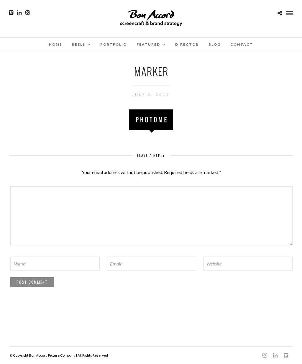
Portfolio (113, 44)
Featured (148, 44)
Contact (241, 44)
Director (187, 44)
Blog (215, 44)
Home (55, 44)
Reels (78, 44)
